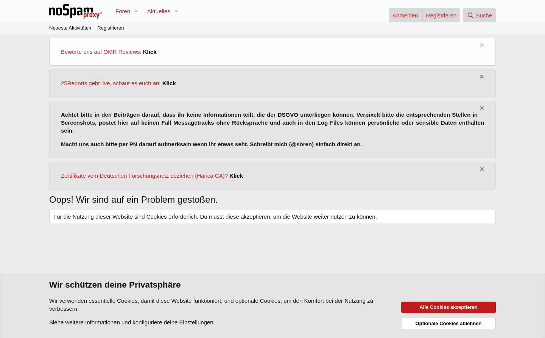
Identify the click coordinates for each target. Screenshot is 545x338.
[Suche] (479, 15)
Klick (150, 52)
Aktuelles (158, 11)
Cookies (127, 300)
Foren (122, 11)
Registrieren (110, 28)
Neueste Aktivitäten (70, 28)
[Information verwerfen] (481, 46)
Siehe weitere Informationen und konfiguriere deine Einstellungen (131, 322)
